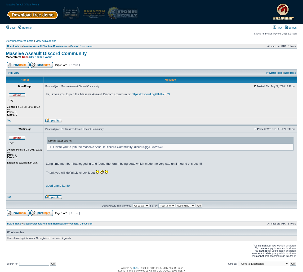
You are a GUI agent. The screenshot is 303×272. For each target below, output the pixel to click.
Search (291, 27)
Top (9, 120)
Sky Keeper (36, 57)
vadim (48, 57)
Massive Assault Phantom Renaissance (45, 46)
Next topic (290, 73)
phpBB (136, 268)
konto (66, 185)
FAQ (277, 27)
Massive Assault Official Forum (22, 4)
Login (11, 27)
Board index (14, 46)
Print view (13, 73)
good (49, 185)
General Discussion (81, 46)
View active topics (46, 40)
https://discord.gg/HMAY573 (151, 94)
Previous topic (274, 73)
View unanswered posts (19, 40)
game (58, 185)
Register (25, 27)
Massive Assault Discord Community (46, 53)
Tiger (25, 57)
